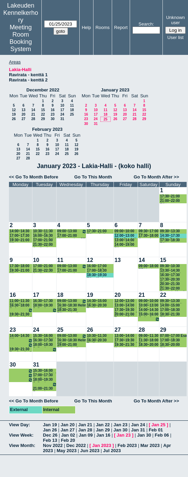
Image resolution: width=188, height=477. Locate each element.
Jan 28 (85, 429)
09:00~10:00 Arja (124, 231)
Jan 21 (85, 424)
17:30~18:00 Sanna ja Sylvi (148, 236)
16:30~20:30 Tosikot (97, 305)
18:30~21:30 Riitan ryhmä (67, 310)
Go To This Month (93, 176)
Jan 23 (120, 424)
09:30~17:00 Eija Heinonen (148, 231)
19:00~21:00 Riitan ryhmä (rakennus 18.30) (71, 345)
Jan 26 (50, 429)
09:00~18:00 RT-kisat (148, 266)
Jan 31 (138, 429)
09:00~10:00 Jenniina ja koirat (148, 301)
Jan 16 (103, 435)
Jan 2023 (101, 445)
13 (23, 110)
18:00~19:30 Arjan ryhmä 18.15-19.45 (21, 310)
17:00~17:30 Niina (19, 236)
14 (33, 110)
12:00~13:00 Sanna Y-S (124, 301)
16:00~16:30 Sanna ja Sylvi (44, 236)
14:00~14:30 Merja (148, 310)
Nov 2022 (53, 445)
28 (33, 119)
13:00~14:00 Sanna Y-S (124, 240)
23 (53, 114)
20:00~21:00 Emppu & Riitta (124, 314)
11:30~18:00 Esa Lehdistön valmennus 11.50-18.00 (148, 340)
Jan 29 (103, 429)
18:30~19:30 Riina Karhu (97, 275)
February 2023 (47, 129)
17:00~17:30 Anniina (43, 375)
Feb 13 (50, 440)
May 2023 (67, 450)
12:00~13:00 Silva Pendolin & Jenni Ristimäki (126, 236)
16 (53, 110)
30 (53, 119)
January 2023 (115, 90)
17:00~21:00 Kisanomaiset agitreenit (44, 266)
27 (23, 119)
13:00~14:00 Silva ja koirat (126, 336)
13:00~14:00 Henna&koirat (126, 305)
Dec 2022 (76, 445)
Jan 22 (103, 424)
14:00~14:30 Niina (19, 336)
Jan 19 (50, 424)
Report (121, 27)
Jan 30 (120, 429)
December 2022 (43, 90)
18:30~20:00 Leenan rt (148, 345)
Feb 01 (156, 429)
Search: (146, 24)
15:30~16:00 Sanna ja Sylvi (44, 336)
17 (62, 110)
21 (33, 114)
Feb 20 (68, 440)
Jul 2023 (112, 450)
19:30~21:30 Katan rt (124, 345)
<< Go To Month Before (33, 176)
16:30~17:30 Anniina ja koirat (43, 340)
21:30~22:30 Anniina (43, 271)
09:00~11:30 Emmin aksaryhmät (148, 336)
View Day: (19, 424)
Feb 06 (162, 435)
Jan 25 (158, 424)
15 (43, 110)
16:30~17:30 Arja (43, 301)
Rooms (103, 27)
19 (14, 114)
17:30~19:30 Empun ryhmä (126, 310)
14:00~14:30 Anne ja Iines (20, 231)
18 (72, 110)
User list (175, 37)
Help (86, 27)
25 (72, 114)
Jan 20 (68, 424)
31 (62, 119)
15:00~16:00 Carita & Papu (148, 314)
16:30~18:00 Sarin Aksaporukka (20, 305)
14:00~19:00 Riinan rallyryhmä (124, 245)
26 (14, 119)
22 (43, 114)
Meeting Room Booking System (21, 38)
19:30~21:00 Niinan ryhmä (45, 384)
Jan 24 (138, 424)
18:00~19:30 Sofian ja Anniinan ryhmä (43, 305)
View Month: (22, 445)
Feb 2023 (127, 445)
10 (62, 105)
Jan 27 (68, 429)
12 (14, 110)
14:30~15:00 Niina (97, 301)
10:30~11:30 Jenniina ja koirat (97, 336)
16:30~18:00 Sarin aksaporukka (21, 340)
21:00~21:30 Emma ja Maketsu (43, 389)
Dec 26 (50, 435)
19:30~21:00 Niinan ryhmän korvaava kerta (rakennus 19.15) (19, 240)
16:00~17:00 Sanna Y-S (97, 266)
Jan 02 (68, 435)
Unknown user (175, 20)
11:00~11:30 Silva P (19, 301)
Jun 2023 (90, 450)
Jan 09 (85, 435)
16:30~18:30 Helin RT (71, 305)
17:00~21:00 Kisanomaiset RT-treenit (44, 240)
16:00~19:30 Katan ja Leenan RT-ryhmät (149, 319)
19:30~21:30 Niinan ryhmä (45, 310)
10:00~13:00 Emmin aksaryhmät (148, 305)
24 (62, 114)
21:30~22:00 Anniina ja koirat (43, 245)
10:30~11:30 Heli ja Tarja (43, 231)
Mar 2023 (150, 445)
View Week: (21, 435)
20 (23, 114)
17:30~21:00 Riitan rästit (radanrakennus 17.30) (100, 231)
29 (43, 119)
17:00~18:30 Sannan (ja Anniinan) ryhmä (100, 271)
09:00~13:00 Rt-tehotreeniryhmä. (72, 231)
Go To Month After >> (156, 176)
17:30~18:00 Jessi (19, 266)
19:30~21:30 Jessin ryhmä (21, 314)
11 (72, 105)
